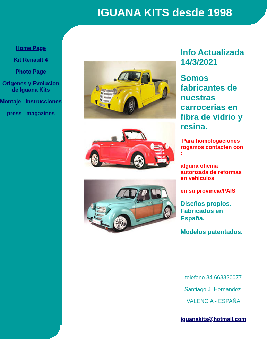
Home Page (31, 48)
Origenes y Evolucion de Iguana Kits (30, 87)
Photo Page (31, 72)
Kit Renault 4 (31, 60)
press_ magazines (31, 113)
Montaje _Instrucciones (31, 102)
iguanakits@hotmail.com (213, 319)
